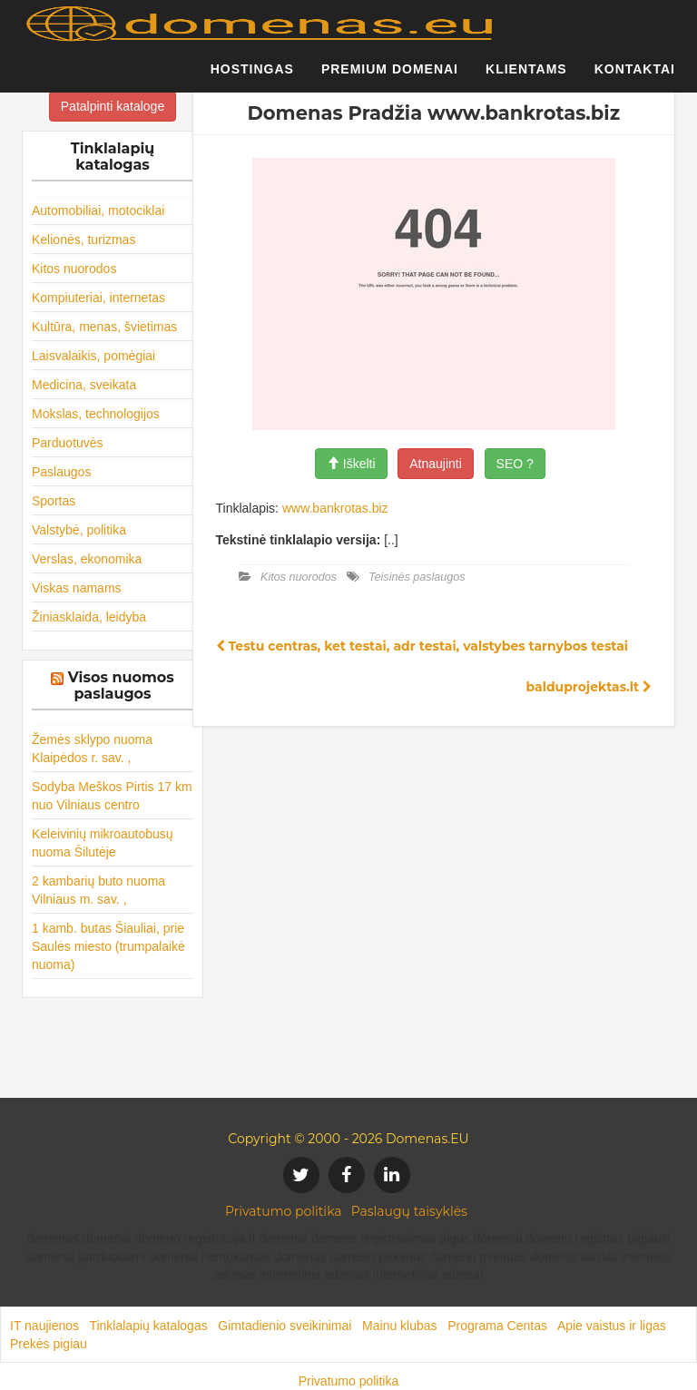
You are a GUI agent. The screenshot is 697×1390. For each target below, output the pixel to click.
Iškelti (351, 463)
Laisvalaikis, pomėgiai (93, 355)
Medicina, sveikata (84, 384)
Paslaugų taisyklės (409, 1211)
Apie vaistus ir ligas (611, 1325)
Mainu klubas (399, 1325)
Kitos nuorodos (74, 268)
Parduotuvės (67, 443)
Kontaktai (634, 77)
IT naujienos (44, 1325)
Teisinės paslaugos (417, 577)
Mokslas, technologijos (96, 413)
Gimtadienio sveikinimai (284, 1325)
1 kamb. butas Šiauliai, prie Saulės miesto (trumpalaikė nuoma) (108, 946)
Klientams (526, 77)
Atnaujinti (435, 463)
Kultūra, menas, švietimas (104, 326)
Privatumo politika (283, 1211)
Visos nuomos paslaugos (121, 685)
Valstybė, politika (79, 530)
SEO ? (515, 463)
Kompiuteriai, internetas (98, 297)
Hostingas (252, 77)
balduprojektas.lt (589, 687)
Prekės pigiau (48, 1343)
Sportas (53, 501)
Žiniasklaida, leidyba (89, 617)
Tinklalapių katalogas (148, 1325)
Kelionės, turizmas (83, 239)
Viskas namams (77, 588)
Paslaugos (61, 472)
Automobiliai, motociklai (98, 210)
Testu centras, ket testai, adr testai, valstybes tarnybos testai (422, 646)
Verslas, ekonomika (87, 559)
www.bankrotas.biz (335, 508)
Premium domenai (389, 77)
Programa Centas (497, 1325)
